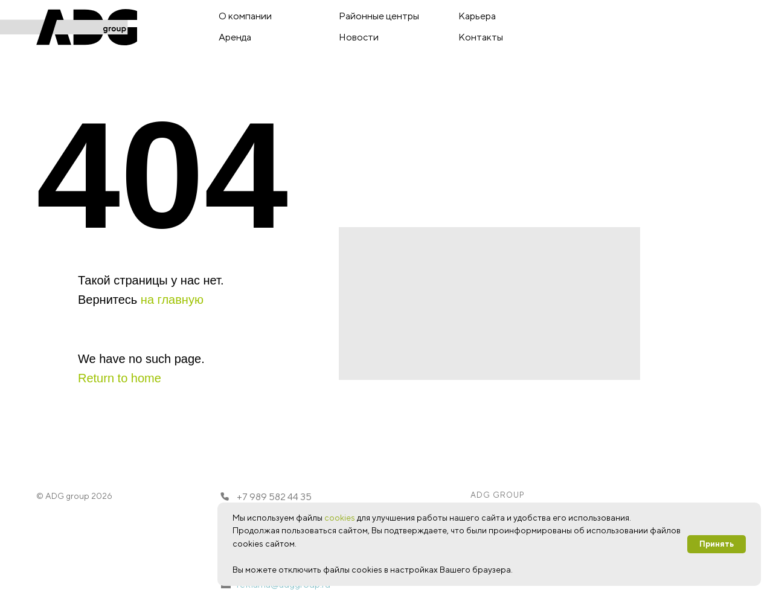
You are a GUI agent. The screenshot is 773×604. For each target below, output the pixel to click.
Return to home (119, 378)
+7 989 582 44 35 (274, 497)
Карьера (477, 16)
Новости (359, 37)
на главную (172, 299)
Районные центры (379, 16)
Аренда (235, 37)
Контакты (480, 37)
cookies (339, 517)
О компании (245, 16)
